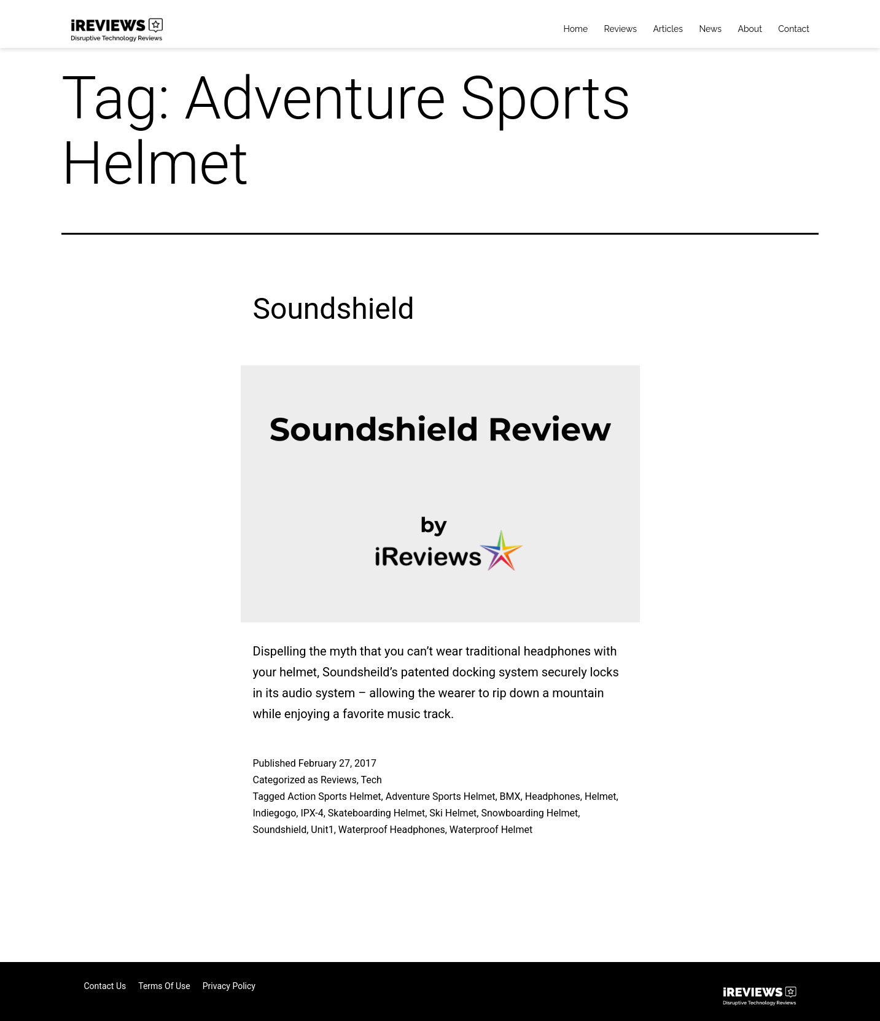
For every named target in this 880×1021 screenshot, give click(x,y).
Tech (370, 780)
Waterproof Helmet (491, 829)
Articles (668, 29)
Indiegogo (275, 813)
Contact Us (105, 986)
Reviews (620, 29)
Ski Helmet (453, 813)
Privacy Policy (229, 986)
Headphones (552, 796)
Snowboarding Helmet (529, 813)
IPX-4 (311, 813)
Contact (793, 29)
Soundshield (334, 308)
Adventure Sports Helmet (441, 796)
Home (576, 29)
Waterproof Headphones (391, 829)
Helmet (601, 796)
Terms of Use (164, 986)
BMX (510, 796)
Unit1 (322, 829)
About (749, 29)
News (710, 29)
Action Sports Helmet (334, 796)
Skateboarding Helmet (376, 813)
